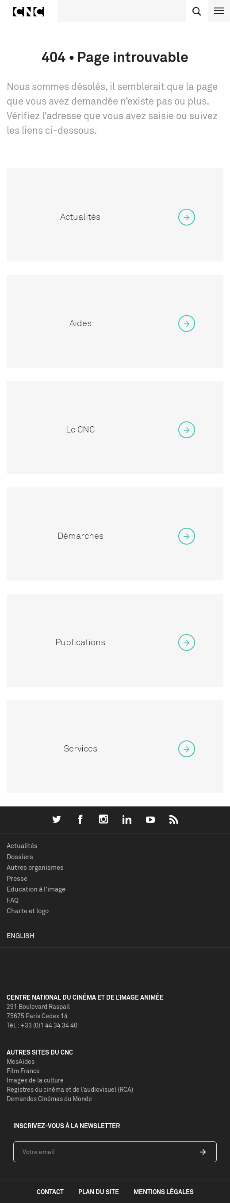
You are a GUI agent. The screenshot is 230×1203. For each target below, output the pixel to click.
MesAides (20, 1061)
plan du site (98, 1191)
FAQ (13, 900)
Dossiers (20, 857)
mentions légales (164, 1191)
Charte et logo (28, 911)
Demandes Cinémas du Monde (49, 1098)
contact (50, 1191)
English (20, 935)
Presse (17, 878)
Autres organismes (35, 867)
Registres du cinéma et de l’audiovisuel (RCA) (70, 1089)
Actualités (22, 845)
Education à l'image (36, 889)
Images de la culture (35, 1080)
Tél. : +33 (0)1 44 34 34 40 (42, 1025)
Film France (23, 1071)
